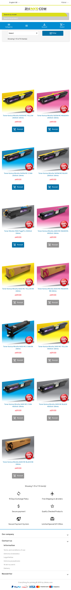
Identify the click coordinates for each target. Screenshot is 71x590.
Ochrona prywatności (12, 561)
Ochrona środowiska (11, 554)
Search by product (11, 18)
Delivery (7, 568)
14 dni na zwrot (9, 565)
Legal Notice (8, 557)
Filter (52, 33)
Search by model (10, 14)
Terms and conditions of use (14, 550)
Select (23, 33)
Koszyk (18, 129)
